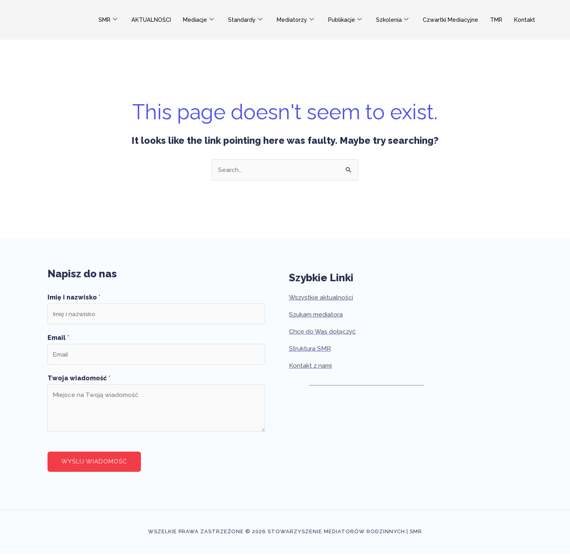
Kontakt (538, 19)
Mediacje (203, 20)
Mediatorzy (301, 20)
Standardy (251, 20)
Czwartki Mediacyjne (461, 19)
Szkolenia (401, 20)
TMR (508, 19)
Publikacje (352, 20)
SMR (108, 20)
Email (58, 339)
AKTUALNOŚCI (153, 19)
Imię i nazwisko (74, 297)
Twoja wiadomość (79, 379)
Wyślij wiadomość (94, 463)
